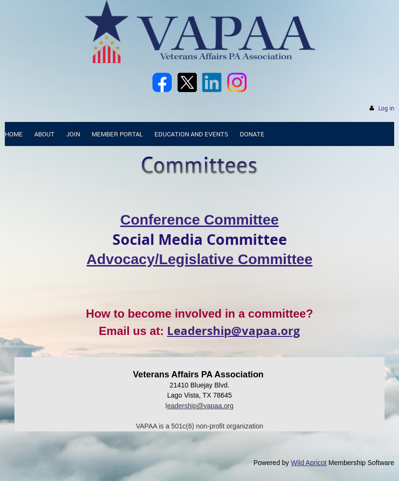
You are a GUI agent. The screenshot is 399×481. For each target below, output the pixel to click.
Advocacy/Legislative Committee (199, 259)
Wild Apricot (309, 463)
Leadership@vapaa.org (233, 330)
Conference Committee (199, 219)
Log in (386, 108)
